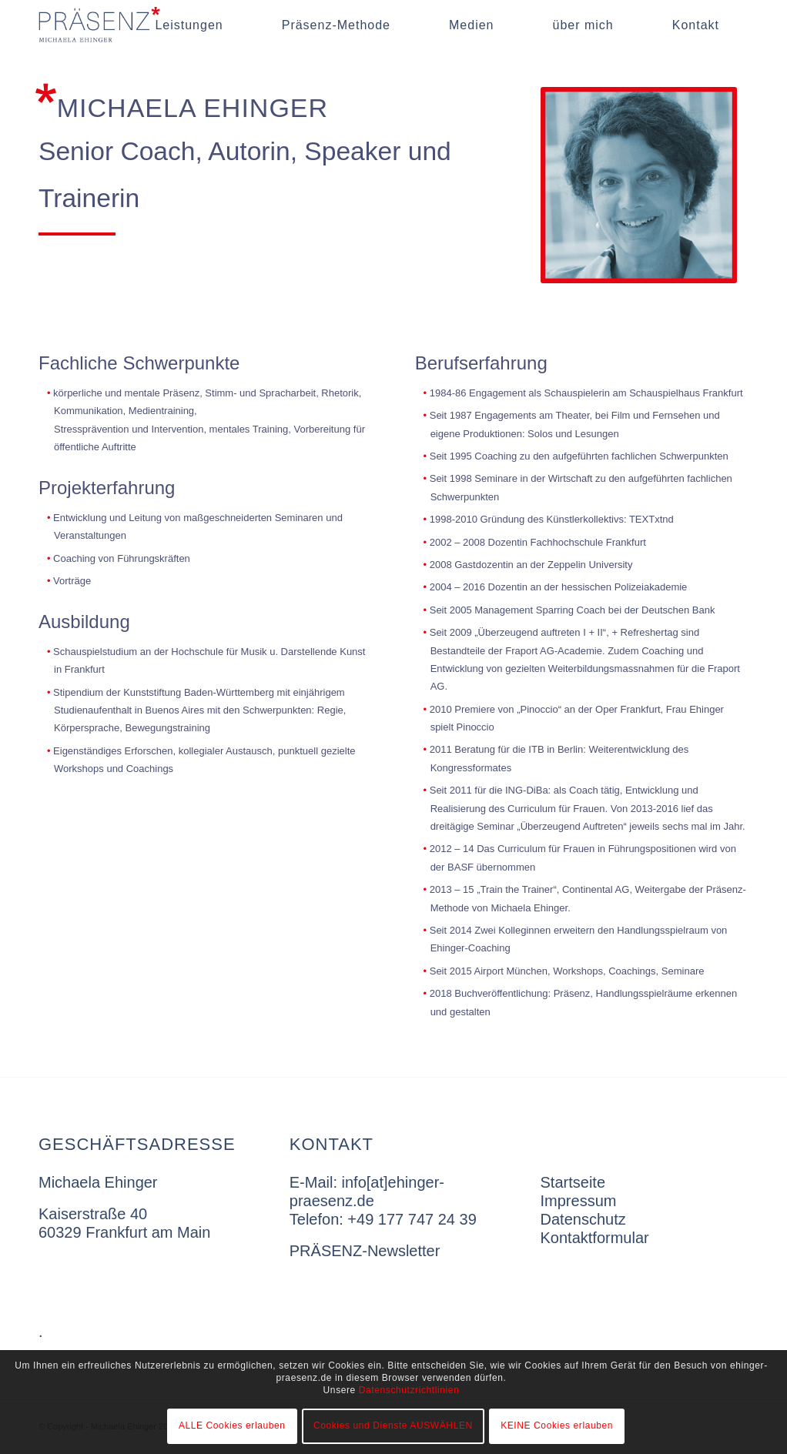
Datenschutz (583, 1219)
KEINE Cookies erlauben (557, 1425)
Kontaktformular (595, 1237)
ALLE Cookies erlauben (232, 1425)
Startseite (573, 1182)
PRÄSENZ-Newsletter (365, 1250)
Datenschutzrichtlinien (409, 1390)
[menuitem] (189, 25)
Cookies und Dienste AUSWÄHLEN (393, 1425)
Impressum (579, 1200)
